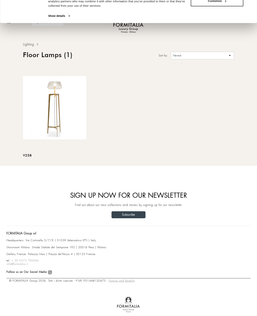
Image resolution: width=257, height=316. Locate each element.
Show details (56, 36)
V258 (27, 155)
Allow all (217, 9)
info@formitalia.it (17, 264)
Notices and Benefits (122, 281)
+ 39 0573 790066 (25, 260)
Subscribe (128, 215)
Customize (217, 21)
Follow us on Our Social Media (29, 272)
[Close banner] (251, 5)
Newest (202, 55)
